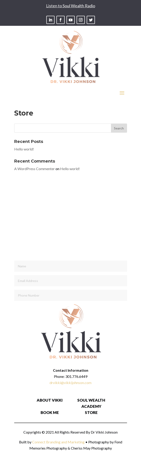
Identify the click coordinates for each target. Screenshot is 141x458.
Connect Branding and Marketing (58, 442)
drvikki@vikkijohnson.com (70, 382)
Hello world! (24, 149)
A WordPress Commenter (34, 168)
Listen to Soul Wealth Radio (70, 5)
